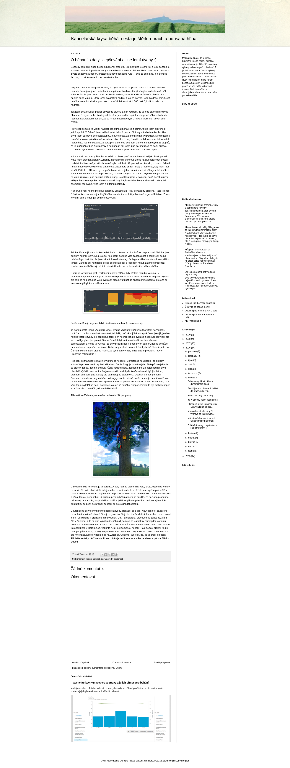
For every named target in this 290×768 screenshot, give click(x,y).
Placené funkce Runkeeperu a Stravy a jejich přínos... (203, 405)
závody (109, 559)
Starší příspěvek (162, 662)
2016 (188, 347)
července (193, 373)
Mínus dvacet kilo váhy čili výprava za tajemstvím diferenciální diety (202, 228)
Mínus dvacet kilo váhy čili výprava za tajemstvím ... (201, 412)
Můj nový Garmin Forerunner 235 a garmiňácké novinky (201, 206)
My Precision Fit (193, 321)
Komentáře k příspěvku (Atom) (107, 668)
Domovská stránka (122, 662)
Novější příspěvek (80, 662)
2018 (188, 339)
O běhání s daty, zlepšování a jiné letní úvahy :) (202, 426)
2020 (188, 334)
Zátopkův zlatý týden (145, 521)
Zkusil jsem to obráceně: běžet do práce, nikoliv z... (203, 389)
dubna (191, 437)
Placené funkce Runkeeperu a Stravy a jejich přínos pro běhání (110, 682)
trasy (103, 559)
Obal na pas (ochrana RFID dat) (201, 310)
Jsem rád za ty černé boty (200, 395)
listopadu (193, 356)
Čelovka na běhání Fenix (197, 307)
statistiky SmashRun (116, 190)
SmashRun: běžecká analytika (200, 303)
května (191, 433)
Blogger (185, 760)
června (191, 377)
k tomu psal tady (116, 184)
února (191, 446)
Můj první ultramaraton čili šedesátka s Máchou (197, 251)
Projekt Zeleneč (93, 559)
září (190, 364)
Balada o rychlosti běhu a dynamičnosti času (200, 382)
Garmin (81, 559)
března (192, 442)
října (190, 360)
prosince (192, 351)
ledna (191, 450)
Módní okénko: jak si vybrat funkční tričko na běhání (201, 419)
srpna (191, 369)
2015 (188, 456)
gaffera (149, 760)
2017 (188, 343)
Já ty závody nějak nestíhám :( (203, 400)
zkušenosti (118, 559)
